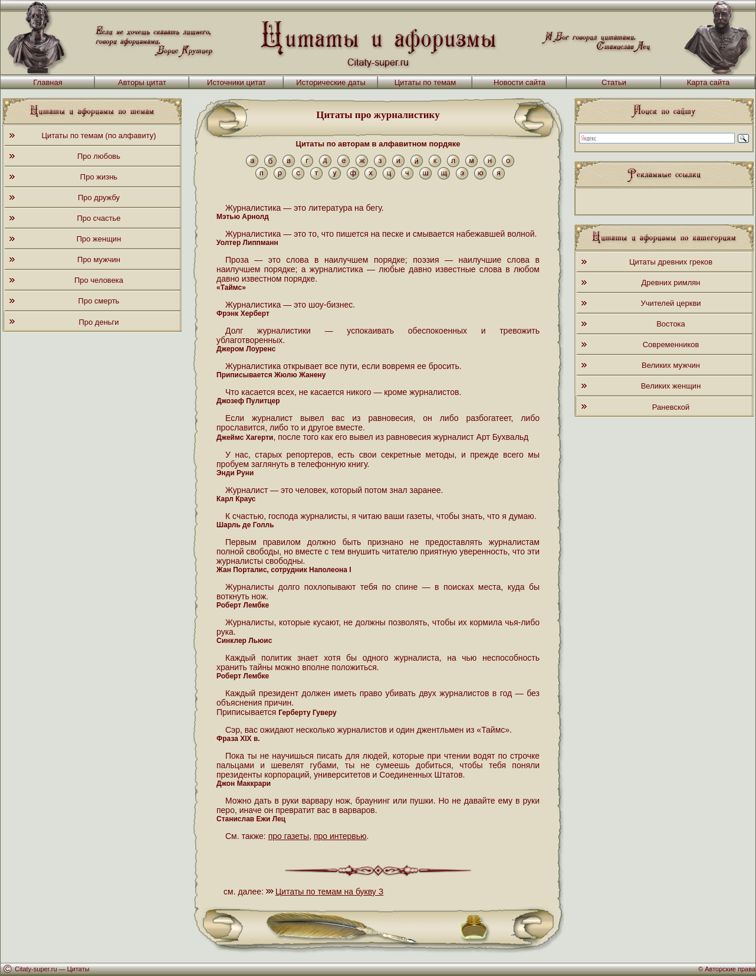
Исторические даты (331, 82)
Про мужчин (98, 259)
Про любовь (98, 156)
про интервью (340, 836)
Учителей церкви (670, 303)
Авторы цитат (142, 82)
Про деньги (98, 322)
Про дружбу (99, 197)
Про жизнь (98, 176)
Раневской (670, 407)
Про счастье (98, 218)
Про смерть (99, 300)
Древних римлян (671, 282)
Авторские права (730, 968)
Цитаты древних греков (670, 261)
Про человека (98, 280)
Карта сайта (708, 82)
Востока (670, 323)
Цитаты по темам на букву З (329, 891)
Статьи (613, 82)
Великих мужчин (671, 365)
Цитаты (78, 968)
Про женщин (99, 238)
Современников (671, 344)
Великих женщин (671, 385)
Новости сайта (519, 82)
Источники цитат (236, 82)
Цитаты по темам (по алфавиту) (98, 135)
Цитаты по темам (425, 82)
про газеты (289, 836)
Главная (47, 82)
